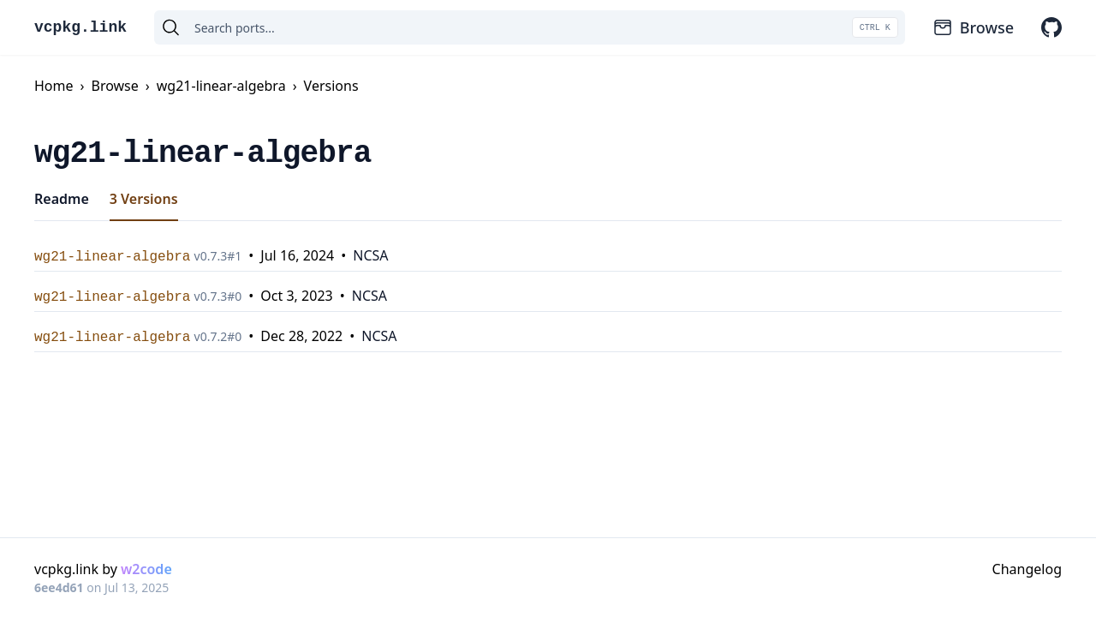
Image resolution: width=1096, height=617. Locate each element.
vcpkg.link (80, 27)
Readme (61, 198)
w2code (146, 569)
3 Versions (144, 198)
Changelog (1027, 569)
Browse (973, 27)
